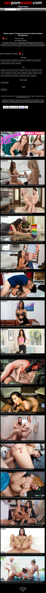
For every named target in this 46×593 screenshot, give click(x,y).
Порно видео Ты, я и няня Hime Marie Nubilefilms (14, 270)
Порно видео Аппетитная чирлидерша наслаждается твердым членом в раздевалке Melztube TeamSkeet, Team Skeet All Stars (23, 497)
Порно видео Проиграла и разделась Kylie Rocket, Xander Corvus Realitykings (22, 241)
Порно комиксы (23, 589)
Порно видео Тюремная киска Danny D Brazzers (14, 298)
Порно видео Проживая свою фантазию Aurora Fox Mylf (16, 157)
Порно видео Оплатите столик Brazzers (11, 385)
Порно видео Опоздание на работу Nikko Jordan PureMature (17, 469)
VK (23, 591)
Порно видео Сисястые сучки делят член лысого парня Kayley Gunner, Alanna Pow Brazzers (23, 582)
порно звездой (40, 102)
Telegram (23, 590)
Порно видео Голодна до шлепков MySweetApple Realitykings (23, 34)
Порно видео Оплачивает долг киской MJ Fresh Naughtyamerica (18, 413)
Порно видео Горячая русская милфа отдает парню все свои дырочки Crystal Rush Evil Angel (23, 553)
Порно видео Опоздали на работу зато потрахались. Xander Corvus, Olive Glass (22, 441)
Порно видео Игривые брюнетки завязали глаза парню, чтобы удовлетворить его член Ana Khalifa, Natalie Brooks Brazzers (23, 525)
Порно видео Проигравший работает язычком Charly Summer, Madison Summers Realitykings (23, 185)
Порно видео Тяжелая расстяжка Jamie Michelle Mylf (15, 354)
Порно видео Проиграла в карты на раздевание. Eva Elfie (16, 213)
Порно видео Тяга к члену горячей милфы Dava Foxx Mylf (16, 326)
